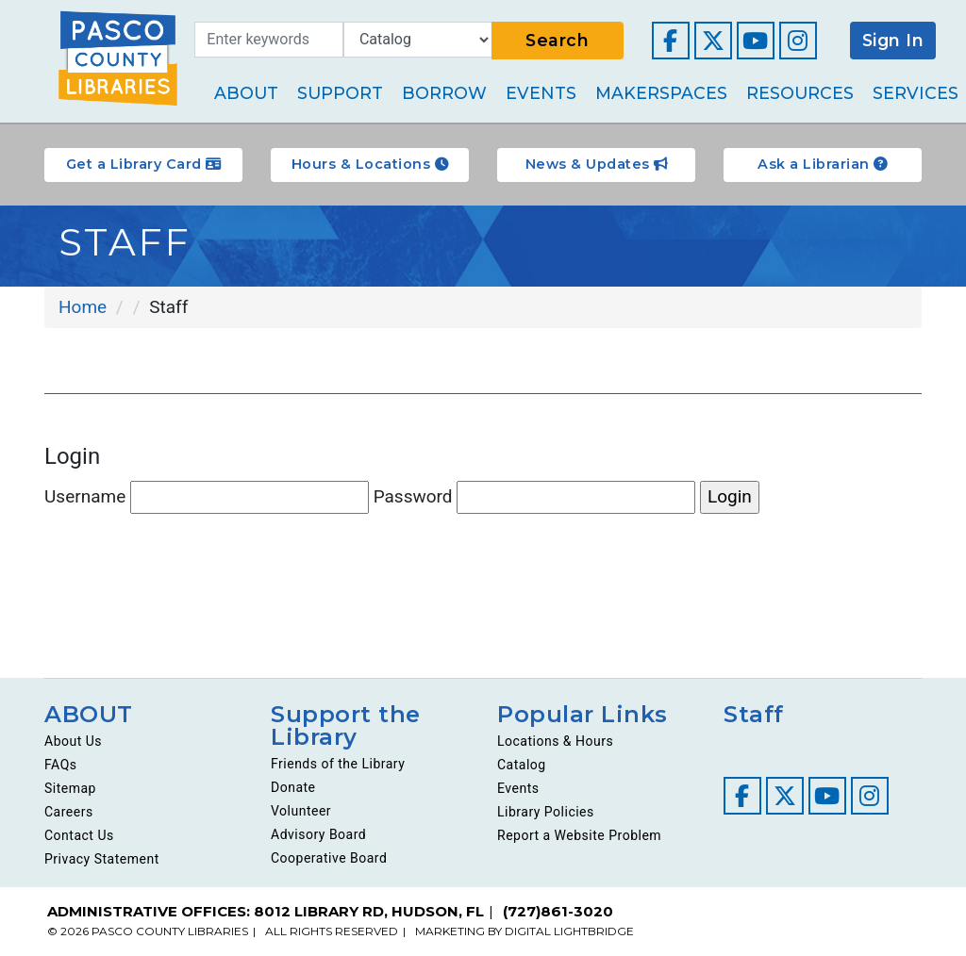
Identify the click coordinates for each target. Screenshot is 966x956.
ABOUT (88, 714)
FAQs (60, 764)
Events (541, 93)
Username (206, 497)
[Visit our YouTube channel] (755, 40)
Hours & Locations (370, 164)
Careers (68, 811)
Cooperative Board (329, 857)
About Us (73, 741)
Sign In (893, 40)
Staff (754, 714)
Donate (293, 787)
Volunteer (301, 810)
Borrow (444, 93)
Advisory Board (318, 834)
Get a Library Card (144, 164)
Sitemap (70, 788)
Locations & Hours (555, 741)
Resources (800, 93)
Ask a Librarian (823, 164)
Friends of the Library (338, 763)
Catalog (521, 764)
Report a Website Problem (579, 835)
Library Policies (545, 811)
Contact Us (79, 835)
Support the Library (346, 725)
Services (915, 93)
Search (557, 40)
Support (340, 93)
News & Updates (596, 164)
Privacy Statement (101, 858)
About (246, 93)
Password (535, 497)
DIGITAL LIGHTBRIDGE (569, 931)
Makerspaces (661, 93)
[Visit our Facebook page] (671, 40)
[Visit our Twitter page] (713, 40)
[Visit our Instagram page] (798, 40)
